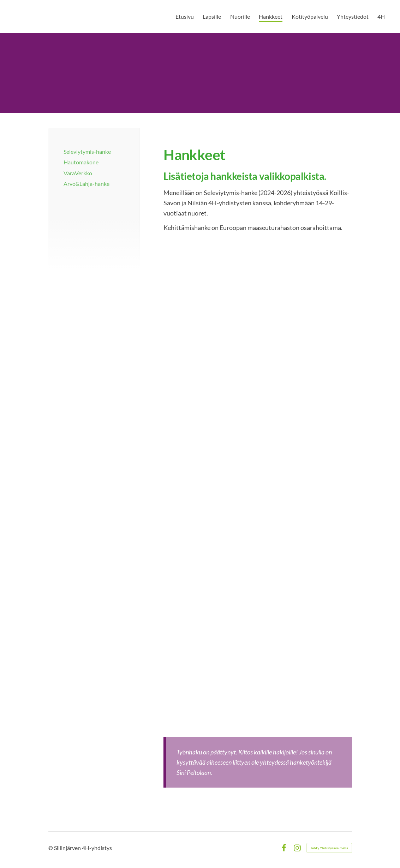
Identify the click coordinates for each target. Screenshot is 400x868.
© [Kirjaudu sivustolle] (51, 847)
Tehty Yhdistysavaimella (329, 848)
